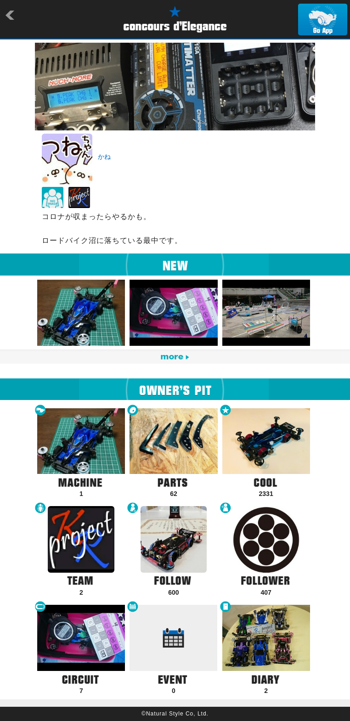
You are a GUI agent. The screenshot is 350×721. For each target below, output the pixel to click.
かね (104, 156)
